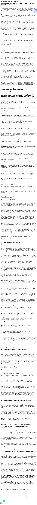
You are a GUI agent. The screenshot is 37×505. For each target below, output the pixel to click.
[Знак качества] (1, 503)
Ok (3, 500)
